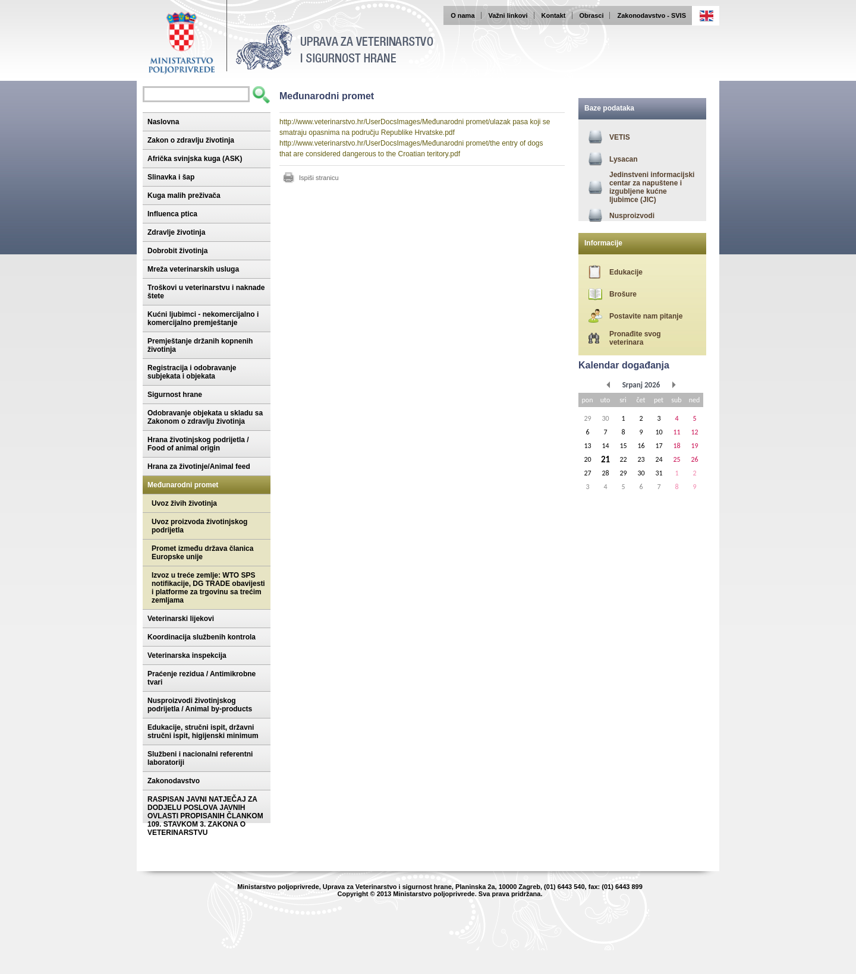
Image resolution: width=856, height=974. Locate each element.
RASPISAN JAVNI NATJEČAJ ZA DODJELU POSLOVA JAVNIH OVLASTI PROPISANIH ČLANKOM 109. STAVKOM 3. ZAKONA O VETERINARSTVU (205, 816)
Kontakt (554, 15)
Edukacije (626, 272)
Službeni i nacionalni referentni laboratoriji (200, 758)
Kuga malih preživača (184, 195)
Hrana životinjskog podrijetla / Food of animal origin (198, 444)
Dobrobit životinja (177, 251)
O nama (462, 15)
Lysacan (623, 159)
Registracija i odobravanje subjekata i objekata (191, 372)
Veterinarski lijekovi (180, 618)
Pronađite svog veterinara (635, 338)
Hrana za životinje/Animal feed (198, 466)
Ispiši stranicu (319, 177)
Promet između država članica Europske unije (202, 552)
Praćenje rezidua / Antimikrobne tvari (201, 678)
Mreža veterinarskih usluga (193, 269)
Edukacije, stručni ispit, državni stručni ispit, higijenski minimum (203, 731)
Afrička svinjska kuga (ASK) (194, 159)
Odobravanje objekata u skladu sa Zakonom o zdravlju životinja (205, 417)
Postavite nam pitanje (645, 316)
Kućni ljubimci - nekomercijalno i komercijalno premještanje (203, 318)
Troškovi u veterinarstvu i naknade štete (206, 291)
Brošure (623, 294)
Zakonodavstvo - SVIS (651, 15)
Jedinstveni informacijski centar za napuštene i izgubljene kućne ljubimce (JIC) (651, 187)
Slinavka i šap (170, 177)
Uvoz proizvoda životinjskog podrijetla (199, 526)
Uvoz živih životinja (184, 503)
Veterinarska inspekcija (186, 655)
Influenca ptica (172, 214)
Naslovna (163, 122)
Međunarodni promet (182, 485)
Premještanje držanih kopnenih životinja (200, 345)
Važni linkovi (508, 15)
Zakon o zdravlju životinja (190, 140)
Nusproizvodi (631, 216)
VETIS (619, 137)
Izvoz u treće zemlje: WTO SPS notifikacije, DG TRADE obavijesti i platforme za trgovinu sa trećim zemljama (208, 587)
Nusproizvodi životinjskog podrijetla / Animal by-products (199, 704)
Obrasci (592, 15)
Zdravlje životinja (176, 232)
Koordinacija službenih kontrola (201, 637)
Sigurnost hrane (174, 394)
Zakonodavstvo (173, 781)
